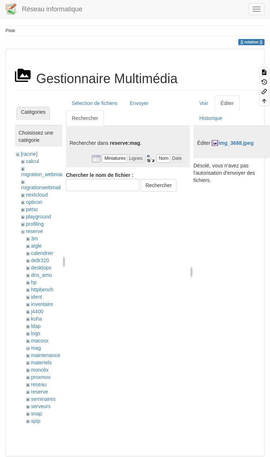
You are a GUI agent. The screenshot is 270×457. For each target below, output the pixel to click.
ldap (35, 326)
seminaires (43, 399)
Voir (203, 103)
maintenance (45, 355)
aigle (36, 246)
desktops (41, 268)
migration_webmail (42, 174)
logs (35, 333)
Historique (210, 118)
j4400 (37, 311)
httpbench (42, 290)
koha (36, 319)
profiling (35, 224)
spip (35, 421)
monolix (39, 370)
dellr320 (40, 260)
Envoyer (139, 103)
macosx (39, 341)
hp (34, 282)
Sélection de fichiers (94, 103)
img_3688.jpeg (236, 143)
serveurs (41, 406)
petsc (32, 209)
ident (36, 297)
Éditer (227, 103)
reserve (34, 231)
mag (36, 348)
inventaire (42, 304)
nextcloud (37, 195)
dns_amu (41, 275)
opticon (34, 202)
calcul (32, 161)
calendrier (42, 253)
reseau (39, 384)
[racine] (29, 154)
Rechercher (85, 118)
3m (34, 238)
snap (36, 414)
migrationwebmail (41, 187)
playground (38, 217)
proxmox (41, 377)
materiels (41, 362)
